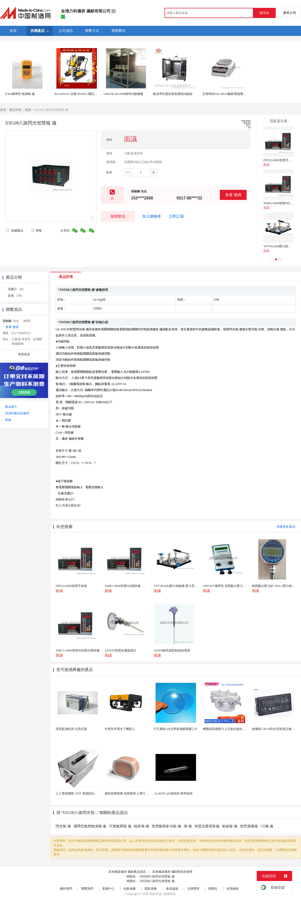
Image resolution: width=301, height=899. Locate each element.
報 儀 (188, 826)
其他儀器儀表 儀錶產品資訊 (127, 871)
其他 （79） (16, 295)
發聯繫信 (117, 216)
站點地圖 (129, 888)
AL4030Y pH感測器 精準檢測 (173, 793)
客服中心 (108, 888)
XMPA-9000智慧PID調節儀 (281, 203)
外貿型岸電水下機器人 (120, 729)
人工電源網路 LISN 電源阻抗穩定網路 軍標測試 (87, 793)
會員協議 (172, 888)
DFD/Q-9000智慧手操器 (279, 160)
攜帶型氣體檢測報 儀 (90, 826)
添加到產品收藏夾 (17, 413)
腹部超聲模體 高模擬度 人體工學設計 (130, 793)
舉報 (36, 230)
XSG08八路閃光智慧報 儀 (157, 876)
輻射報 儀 (141, 826)
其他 (28, 110)
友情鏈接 (232, 888)
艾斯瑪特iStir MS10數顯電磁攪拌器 (225, 94)
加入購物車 (151, 216)
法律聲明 (193, 888)
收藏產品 (14, 230)
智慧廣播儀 (249, 826)
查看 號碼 (233, 195)
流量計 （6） (16, 289)
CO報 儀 (267, 826)
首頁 (3, 110)
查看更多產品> (287, 526)
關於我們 (66, 888)
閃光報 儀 (63, 826)
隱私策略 (151, 888)
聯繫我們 (87, 888)
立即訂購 (176, 216)
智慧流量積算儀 (207, 826)
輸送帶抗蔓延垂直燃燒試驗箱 (172, 94)
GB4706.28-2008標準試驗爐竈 (123, 94)
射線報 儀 (229, 826)
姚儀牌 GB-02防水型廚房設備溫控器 (276, 729)
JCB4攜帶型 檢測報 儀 (20, 94)
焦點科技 (156, 894)
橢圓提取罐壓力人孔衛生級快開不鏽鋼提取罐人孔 (236, 729)
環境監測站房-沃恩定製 (71, 729)
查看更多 (24, 354)
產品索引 (11, 406)
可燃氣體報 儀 (120, 826)
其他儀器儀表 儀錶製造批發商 (172, 871)
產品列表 (15, 110)
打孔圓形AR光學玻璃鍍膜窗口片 (176, 729)
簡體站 (212, 888)
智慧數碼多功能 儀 (166, 826)
